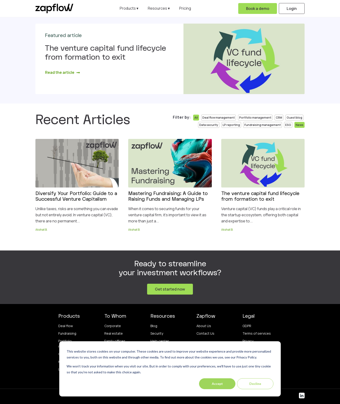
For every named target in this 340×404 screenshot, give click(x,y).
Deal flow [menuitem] (65, 326)
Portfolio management (255, 118)
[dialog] (170, 368)
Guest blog (294, 118)
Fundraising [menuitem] (67, 333)
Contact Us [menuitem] (205, 333)
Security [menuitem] (156, 333)
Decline (255, 384)
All (196, 118)
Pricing (185, 8)
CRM (279, 118)
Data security (208, 125)
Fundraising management (262, 125)
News (299, 125)
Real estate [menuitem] (113, 333)
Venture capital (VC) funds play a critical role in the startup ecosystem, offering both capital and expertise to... (261, 214)
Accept (217, 384)
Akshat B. (41, 230)
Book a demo (257, 8)
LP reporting (231, 125)
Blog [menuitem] (153, 326)
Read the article (62, 72)
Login (292, 8)
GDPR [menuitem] (246, 326)
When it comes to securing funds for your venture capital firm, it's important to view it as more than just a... (167, 214)
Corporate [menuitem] (112, 326)
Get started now (170, 289)
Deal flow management (218, 118)
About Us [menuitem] (203, 326)
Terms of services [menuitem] (256, 333)
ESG (288, 125)
